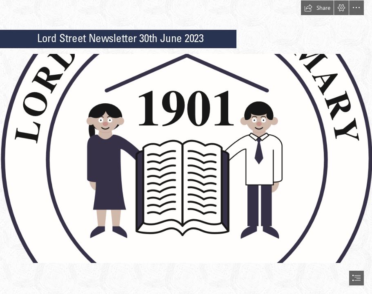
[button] (317, 7)
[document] (186, 147)
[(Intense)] (186, 158)
